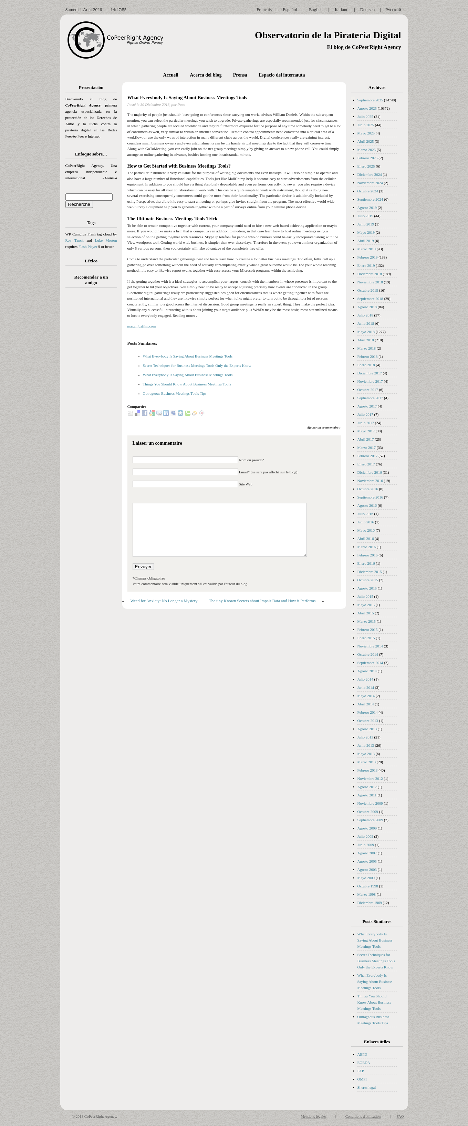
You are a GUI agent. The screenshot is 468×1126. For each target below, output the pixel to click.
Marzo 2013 (366, 762)
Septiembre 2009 (370, 820)
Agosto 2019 (367, 207)
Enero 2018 (366, 365)
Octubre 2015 (367, 580)
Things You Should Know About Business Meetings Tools (187, 384)
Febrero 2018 (367, 356)
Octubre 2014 (367, 654)
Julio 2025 (365, 116)
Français (264, 9)
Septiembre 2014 (370, 663)
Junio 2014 (365, 687)
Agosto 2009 (367, 828)
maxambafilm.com (141, 326)
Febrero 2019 (367, 257)
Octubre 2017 (367, 390)
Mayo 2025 (366, 133)
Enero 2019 (366, 265)
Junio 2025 (365, 125)
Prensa (240, 75)
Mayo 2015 (366, 605)
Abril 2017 (365, 439)
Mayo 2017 (366, 431)
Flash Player (88, 246)
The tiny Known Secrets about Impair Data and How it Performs (262, 601)
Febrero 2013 (367, 770)
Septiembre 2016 (370, 497)
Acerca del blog (205, 75)
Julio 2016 (365, 514)
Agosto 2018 (367, 307)
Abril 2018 (365, 340)
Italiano (342, 9)
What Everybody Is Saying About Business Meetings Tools (187, 97)
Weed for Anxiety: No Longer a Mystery (164, 601)
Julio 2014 (365, 679)
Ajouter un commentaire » (324, 427)
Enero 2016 (366, 563)
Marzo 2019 (366, 249)
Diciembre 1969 (369, 903)
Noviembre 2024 (370, 183)
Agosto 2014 (367, 671)
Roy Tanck (74, 240)
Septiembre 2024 (370, 199)
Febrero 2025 (367, 158)
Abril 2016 (365, 538)
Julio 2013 (365, 737)
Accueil (170, 75)
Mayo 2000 (366, 878)
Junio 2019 (365, 224)
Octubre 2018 (367, 290)
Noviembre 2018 (370, 282)
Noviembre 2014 (370, 646)
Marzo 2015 (366, 621)
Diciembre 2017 (369, 373)
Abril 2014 (365, 704)
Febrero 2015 (367, 629)
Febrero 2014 (367, 712)
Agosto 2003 (367, 869)
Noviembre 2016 (370, 481)
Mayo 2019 (366, 232)
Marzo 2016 (366, 547)
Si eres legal (366, 1087)
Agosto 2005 (367, 861)
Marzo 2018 (366, 348)
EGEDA (363, 1062)
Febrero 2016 (367, 555)
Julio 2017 (365, 414)
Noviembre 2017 (370, 381)
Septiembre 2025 (370, 100)
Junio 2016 (365, 522)
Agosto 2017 (367, 406)
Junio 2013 (365, 745)
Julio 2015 (365, 596)
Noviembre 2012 (370, 778)
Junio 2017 (365, 423)
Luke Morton (106, 240)
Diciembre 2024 (369, 174)
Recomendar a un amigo (91, 279)
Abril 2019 (365, 241)
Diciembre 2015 (369, 572)
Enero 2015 (366, 638)
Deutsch (367, 9)
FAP (360, 1071)
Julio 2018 (365, 315)
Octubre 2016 (367, 489)
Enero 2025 (366, 166)
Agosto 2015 (367, 588)
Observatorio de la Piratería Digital (328, 35)
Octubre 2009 (367, 812)
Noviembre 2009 (370, 803)
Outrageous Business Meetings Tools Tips (175, 393)
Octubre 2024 (367, 191)
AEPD (362, 1054)
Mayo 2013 (366, 754)
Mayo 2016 (366, 530)
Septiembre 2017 (370, 398)
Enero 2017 (366, 464)
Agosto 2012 (367, 787)
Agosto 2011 (367, 795)
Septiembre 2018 (370, 298)
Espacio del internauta (282, 75)
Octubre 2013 (367, 720)
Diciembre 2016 (369, 472)
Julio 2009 (365, 836)
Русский (393, 9)
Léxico (91, 260)
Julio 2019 (365, 216)
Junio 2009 (365, 845)
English (316, 9)
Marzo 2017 (366, 447)
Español (290, 9)
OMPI (362, 1079)
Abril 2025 (365, 141)
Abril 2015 (365, 613)
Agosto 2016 (367, 505)
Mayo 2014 (366, 696)
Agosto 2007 (367, 853)
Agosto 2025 (367, 108)
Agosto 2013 (367, 729)
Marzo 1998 (366, 894)
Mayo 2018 (366, 332)
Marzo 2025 (366, 150)
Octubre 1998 (367, 886)
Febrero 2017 (367, 456)
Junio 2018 (365, 323)
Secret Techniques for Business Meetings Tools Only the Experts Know (197, 365)
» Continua (110, 178)
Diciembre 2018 (369, 274)
